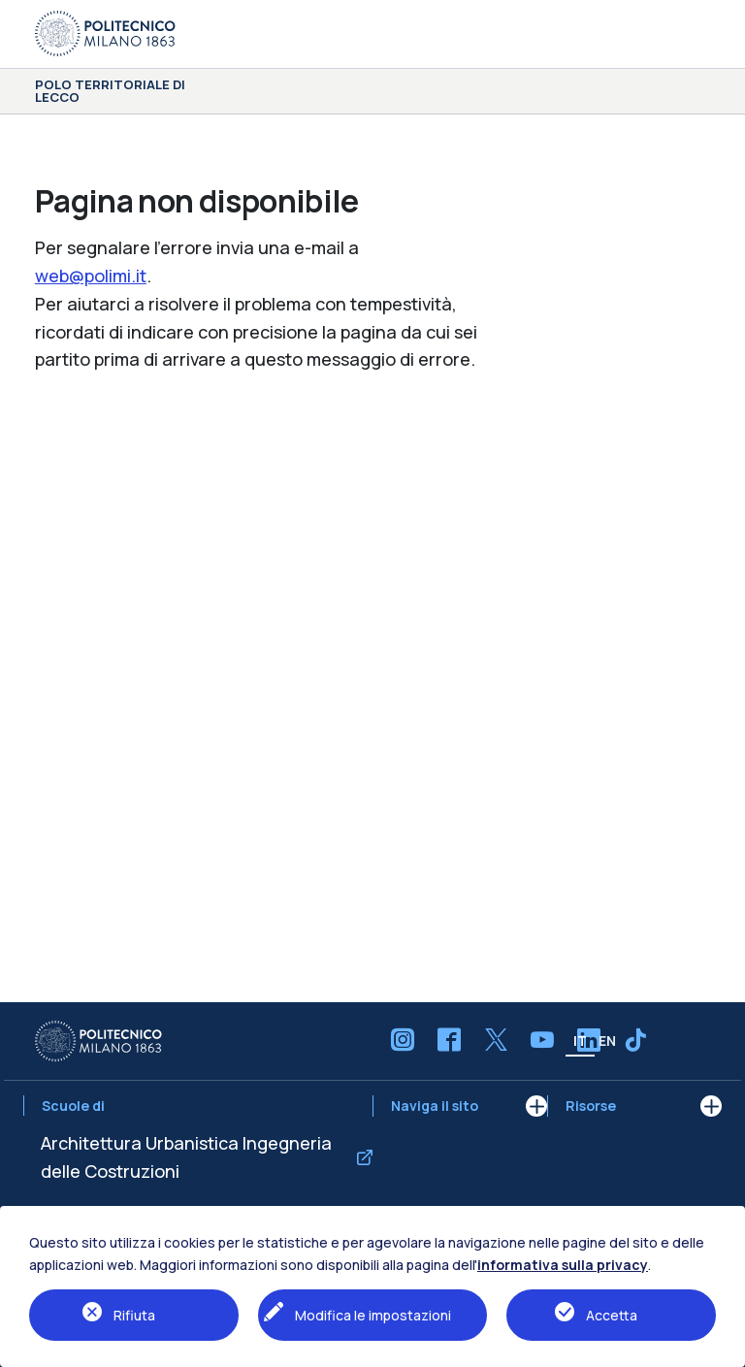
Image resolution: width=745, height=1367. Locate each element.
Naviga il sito (434, 1105)
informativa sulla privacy (562, 1264)
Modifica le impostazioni (373, 1315)
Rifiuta (134, 1315)
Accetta (611, 1315)
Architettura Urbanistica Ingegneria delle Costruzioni (186, 1157)
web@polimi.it (90, 275)
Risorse (591, 1105)
